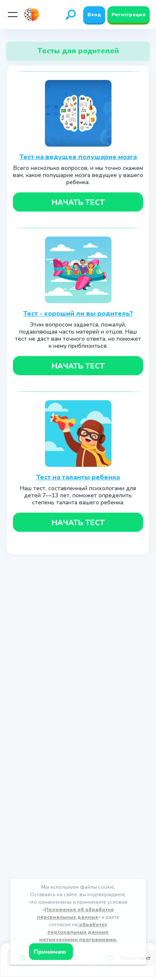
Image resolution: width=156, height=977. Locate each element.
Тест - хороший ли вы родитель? (78, 313)
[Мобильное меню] (12, 14)
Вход (94, 14)
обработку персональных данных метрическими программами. (78, 932)
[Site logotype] (34, 14)
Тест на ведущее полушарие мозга (78, 157)
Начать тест (78, 202)
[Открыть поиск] (70, 14)
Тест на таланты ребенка (78, 477)
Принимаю (51, 952)
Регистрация (128, 14)
